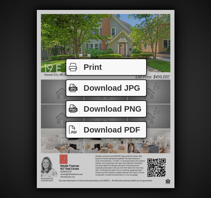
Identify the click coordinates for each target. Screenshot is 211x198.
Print (84, 67)
